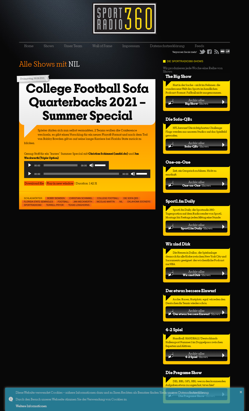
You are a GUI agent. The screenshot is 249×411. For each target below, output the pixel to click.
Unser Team (73, 45)
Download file (34, 183)
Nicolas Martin (106, 202)
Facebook (209, 51)
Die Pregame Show (184, 372)
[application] (66, 166)
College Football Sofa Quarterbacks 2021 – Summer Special (87, 102)
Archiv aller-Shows (196, 102)
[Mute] (91, 165)
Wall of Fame (102, 45)
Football (63, 202)
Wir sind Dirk (178, 244)
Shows (49, 45)
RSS (216, 51)
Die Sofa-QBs (179, 119)
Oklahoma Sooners (138, 202)
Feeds (199, 45)
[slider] (61, 165)
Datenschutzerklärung (167, 45)
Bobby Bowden (56, 198)
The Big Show (178, 76)
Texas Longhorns (78, 205)
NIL (121, 202)
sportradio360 (33, 205)
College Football (108, 198)
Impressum (131, 45)
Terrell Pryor (55, 205)
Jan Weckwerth (82, 202)
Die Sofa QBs (130, 198)
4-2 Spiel (174, 330)
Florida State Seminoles (38, 202)
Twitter (202, 51)
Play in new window (60, 183)
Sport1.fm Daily (180, 201)
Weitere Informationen (31, 406)
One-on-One (178, 162)
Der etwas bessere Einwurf (191, 291)
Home (28, 45)
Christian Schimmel (80, 198)
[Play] (30, 165)
